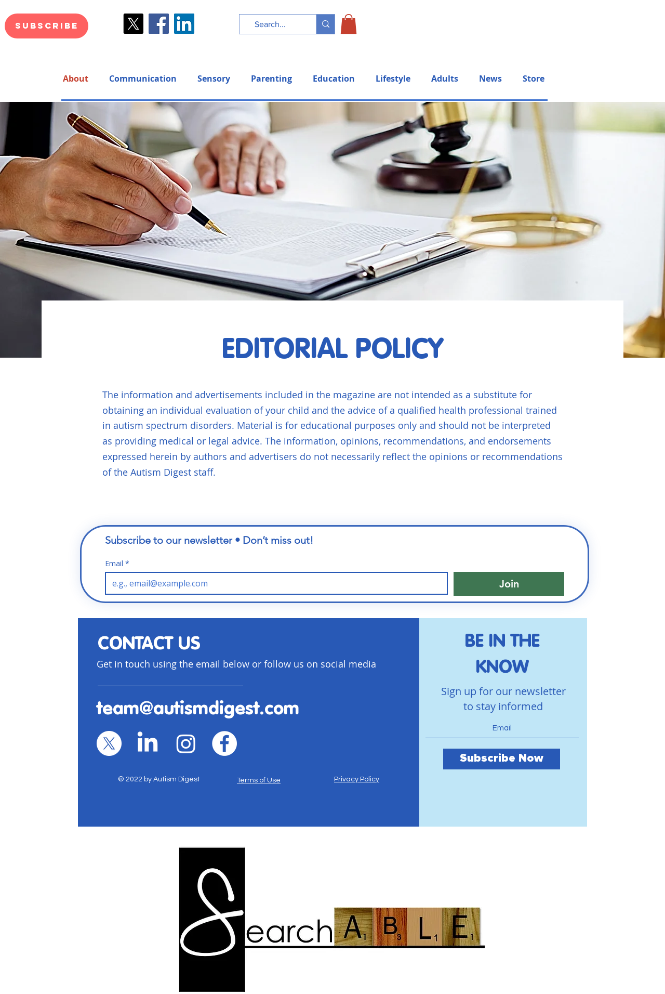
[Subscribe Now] (501, 759)
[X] (109, 743)
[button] (348, 24)
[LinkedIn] (184, 24)
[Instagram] (186, 743)
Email (117, 563)
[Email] (273, 583)
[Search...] (270, 24)
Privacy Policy (356, 779)
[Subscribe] (46, 26)
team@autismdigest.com (198, 709)
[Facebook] (159, 24)
